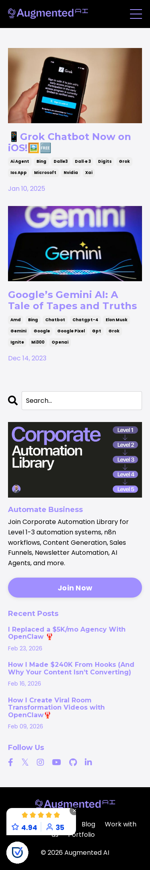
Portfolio (81, 834)
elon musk (117, 320)
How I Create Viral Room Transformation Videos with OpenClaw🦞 (56, 708)
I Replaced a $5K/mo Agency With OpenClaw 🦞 (67, 633)
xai (88, 173)
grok (124, 161)
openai (60, 342)
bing (41, 161)
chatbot (55, 320)
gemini (18, 331)
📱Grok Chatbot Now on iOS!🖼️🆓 (69, 142)
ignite (17, 342)
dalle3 (61, 161)
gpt (96, 331)
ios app (18, 173)
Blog (88, 824)
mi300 (37, 342)
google (42, 331)
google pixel (71, 331)
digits (105, 161)
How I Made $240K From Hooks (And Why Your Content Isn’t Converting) (71, 668)
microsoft (45, 173)
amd (15, 320)
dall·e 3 (83, 161)
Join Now (75, 588)
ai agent (19, 161)
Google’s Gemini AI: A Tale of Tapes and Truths (72, 300)
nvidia (71, 173)
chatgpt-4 (85, 320)
